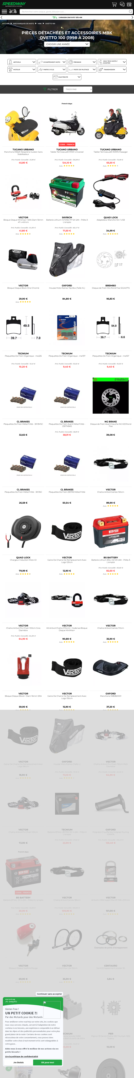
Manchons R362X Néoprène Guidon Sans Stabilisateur (23, 153)
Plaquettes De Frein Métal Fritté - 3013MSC (23, 424)
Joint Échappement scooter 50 (110, 968)
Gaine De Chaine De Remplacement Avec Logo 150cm (66, 697)
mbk (40, 24)
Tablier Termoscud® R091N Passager (111, 152)
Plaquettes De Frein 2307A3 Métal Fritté (67, 492)
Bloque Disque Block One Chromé (23, 288)
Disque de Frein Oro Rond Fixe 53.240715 (111, 288)
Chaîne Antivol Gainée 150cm (110, 492)
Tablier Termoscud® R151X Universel (66, 152)
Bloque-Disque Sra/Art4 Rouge (23, 968)
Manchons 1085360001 (110, 696)
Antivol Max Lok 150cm (66, 968)
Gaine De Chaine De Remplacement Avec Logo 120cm (66, 561)
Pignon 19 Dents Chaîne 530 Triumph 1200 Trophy (110, 1037)
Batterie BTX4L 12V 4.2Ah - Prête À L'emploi (23, 900)
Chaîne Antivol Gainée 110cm (110, 628)
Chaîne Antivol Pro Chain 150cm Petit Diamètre (111, 765)
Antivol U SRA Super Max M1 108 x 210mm (110, 900)
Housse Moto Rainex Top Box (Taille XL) (67, 288)
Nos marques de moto (23, 24)
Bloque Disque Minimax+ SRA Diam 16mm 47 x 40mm (23, 221)
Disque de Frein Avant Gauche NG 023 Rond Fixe (110, 425)
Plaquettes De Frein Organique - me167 (110, 356)
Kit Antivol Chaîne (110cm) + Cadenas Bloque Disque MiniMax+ (66, 629)
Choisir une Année (58, 44)
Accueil (5, 24)
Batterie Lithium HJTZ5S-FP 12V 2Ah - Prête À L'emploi (67, 221)
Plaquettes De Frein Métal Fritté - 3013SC (23, 492)
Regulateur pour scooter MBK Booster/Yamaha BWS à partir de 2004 (67, 1037)
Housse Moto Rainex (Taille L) (67, 764)
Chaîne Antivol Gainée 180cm (67, 900)
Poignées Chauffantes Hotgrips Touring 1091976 (111, 833)
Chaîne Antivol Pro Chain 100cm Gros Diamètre (23, 629)
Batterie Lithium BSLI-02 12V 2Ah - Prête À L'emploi (110, 561)
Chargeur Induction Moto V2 (23, 560)
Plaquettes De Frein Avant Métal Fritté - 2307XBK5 (67, 425)
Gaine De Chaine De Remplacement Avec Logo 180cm (23, 765)
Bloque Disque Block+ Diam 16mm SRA (23, 696)
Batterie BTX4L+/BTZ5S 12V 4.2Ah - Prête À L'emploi (67, 833)
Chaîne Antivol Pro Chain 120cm (23, 832)
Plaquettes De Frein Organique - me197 (67, 356)
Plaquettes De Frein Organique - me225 (23, 356)
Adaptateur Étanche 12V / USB (111, 220)
